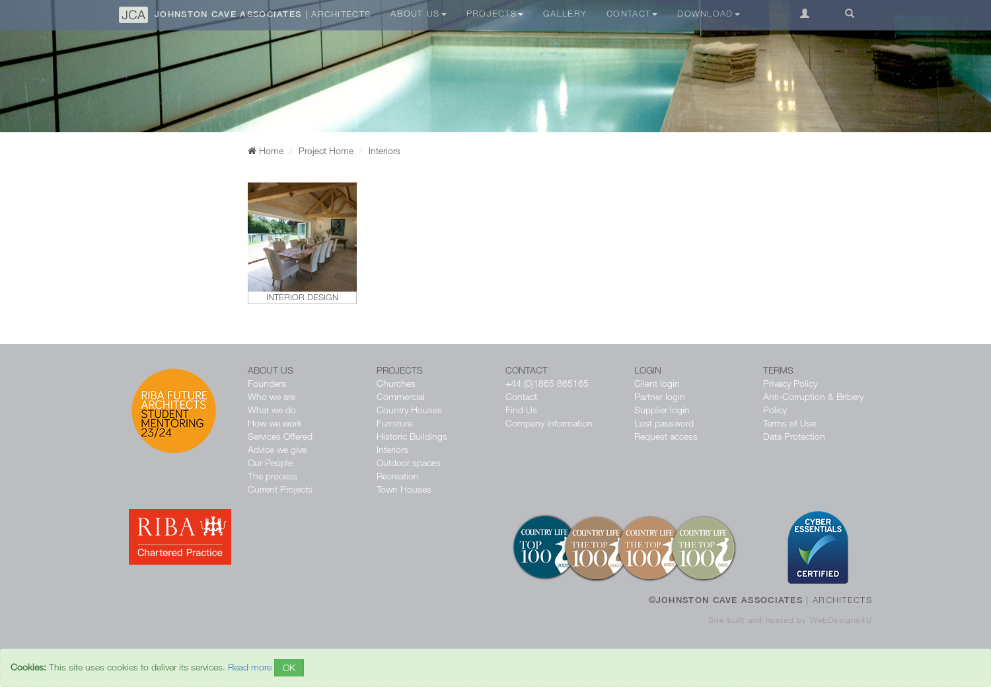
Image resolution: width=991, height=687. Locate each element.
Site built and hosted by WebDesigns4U (790, 619)
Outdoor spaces (409, 462)
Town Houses (404, 489)
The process (272, 475)
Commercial (401, 396)
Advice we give (277, 449)
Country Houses (409, 409)
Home (265, 150)
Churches (396, 383)
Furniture (394, 422)
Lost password (664, 422)
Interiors (392, 449)
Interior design (302, 297)
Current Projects (280, 489)
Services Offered (280, 436)
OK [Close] (289, 667)
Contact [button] (631, 13)
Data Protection (794, 436)
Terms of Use (789, 422)
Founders (267, 383)
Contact (521, 396)
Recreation (398, 475)
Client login (657, 383)
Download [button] (708, 13)
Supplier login (662, 409)
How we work (275, 422)
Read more (250, 666)
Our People (270, 462)
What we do (272, 409)
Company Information (549, 422)
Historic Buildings (412, 436)
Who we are (271, 396)
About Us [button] (418, 13)
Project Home (326, 150)
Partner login (659, 396)
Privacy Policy (790, 383)
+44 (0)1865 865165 (547, 383)
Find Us (521, 409)
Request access (666, 436)
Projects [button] (494, 13)
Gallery (565, 13)
